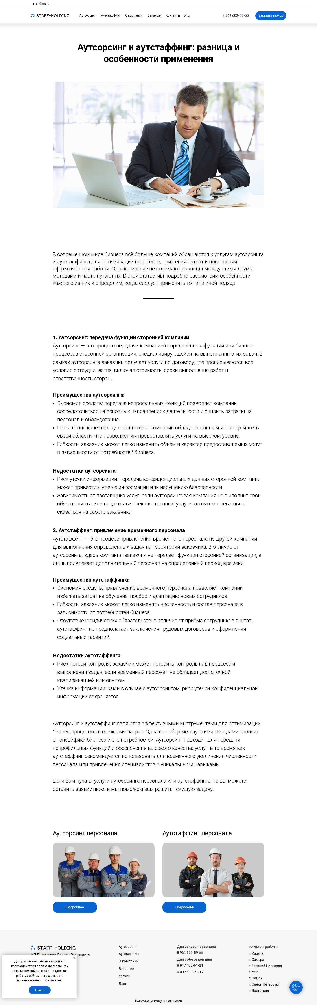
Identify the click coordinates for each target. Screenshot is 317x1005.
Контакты (173, 15)
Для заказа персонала (196, 947)
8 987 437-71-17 (190, 972)
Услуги (124, 976)
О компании (133, 15)
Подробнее (75, 907)
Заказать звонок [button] (271, 15)
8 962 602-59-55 (236, 15)
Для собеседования (194, 959)
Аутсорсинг (87, 15)
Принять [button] (39, 990)
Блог (187, 15)
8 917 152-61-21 (190, 965)
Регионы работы (263, 947)
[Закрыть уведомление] (74, 958)
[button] (40, 4)
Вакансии (155, 15)
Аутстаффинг (111, 15)
